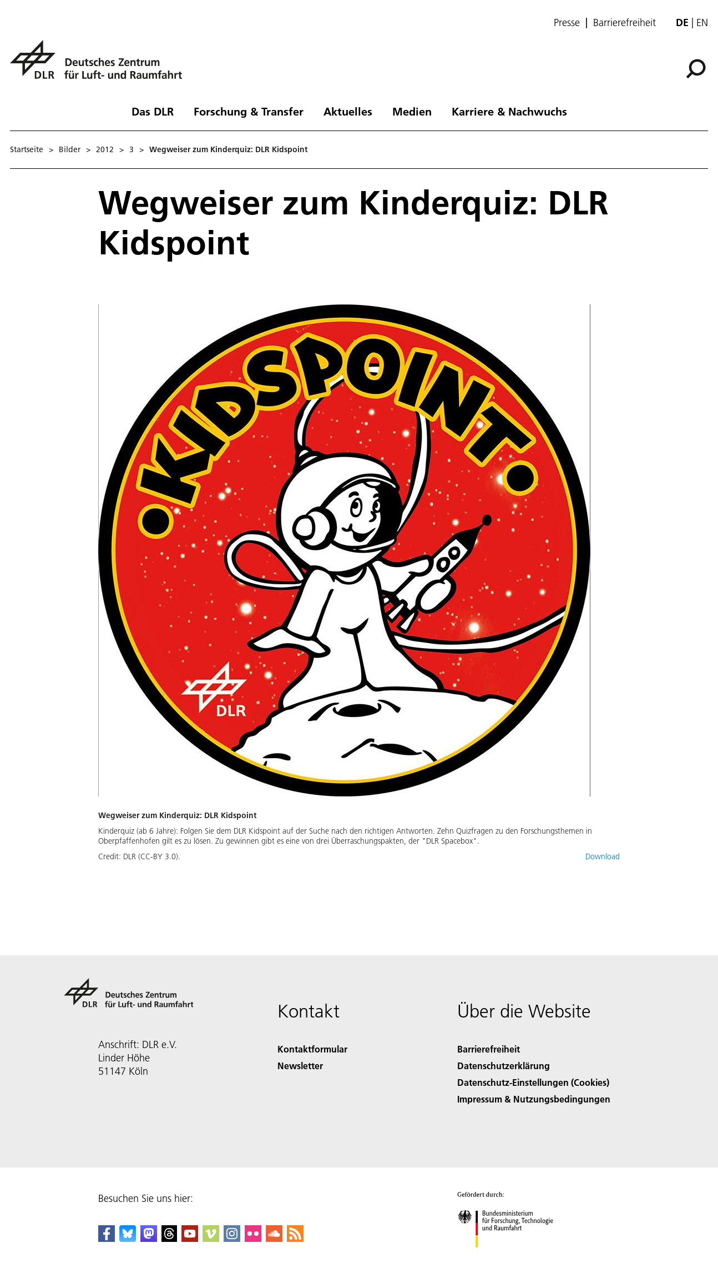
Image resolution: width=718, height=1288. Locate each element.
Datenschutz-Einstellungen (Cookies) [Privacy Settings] (533, 1082)
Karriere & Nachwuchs (509, 111)
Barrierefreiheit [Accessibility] (488, 1049)
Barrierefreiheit (624, 23)
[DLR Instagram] (232, 1238)
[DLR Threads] (169, 1238)
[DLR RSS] (295, 1238)
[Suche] (696, 69)
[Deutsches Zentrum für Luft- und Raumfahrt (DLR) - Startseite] (100, 66)
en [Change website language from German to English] (702, 22)
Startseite (26, 149)
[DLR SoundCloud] (274, 1238)
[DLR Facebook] (106, 1238)
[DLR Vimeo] (211, 1238)
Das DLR (153, 111)
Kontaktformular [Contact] (312, 1049)
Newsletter (300, 1065)
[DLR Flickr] (253, 1238)
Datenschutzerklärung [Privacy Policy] (503, 1065)
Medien (412, 111)
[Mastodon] (148, 1238)
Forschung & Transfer (249, 111)
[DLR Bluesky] (127, 1238)
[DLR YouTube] (189, 1238)
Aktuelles (347, 111)
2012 (105, 149)
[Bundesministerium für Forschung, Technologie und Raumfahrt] (511, 1257)
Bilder (69, 149)
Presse (567, 23)
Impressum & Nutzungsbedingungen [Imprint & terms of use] (533, 1099)
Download (602, 856)
